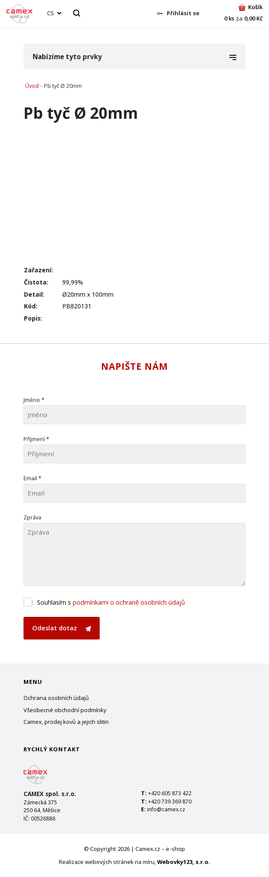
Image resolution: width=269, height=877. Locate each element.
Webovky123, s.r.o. (183, 862)
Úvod (32, 86)
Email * (32, 478)
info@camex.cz (166, 809)
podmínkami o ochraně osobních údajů (129, 602)
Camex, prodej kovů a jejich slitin (66, 722)
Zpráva (32, 517)
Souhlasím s (111, 602)
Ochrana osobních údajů (56, 698)
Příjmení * (36, 439)
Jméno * (34, 400)
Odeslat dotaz (61, 628)
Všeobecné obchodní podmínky (65, 710)
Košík (250, 7)
